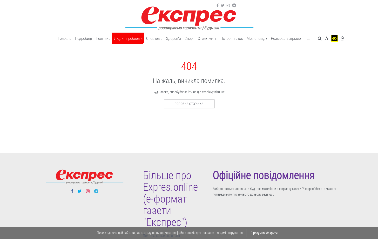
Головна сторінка (189, 104)
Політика (103, 38)
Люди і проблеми (128, 38)
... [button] (308, 38)
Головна (64, 38)
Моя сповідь (257, 38)
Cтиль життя (208, 38)
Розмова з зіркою (286, 38)
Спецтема (154, 38)
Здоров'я (173, 38)
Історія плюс (232, 38)
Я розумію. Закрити (263, 233)
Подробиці (83, 38)
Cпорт (189, 38)
